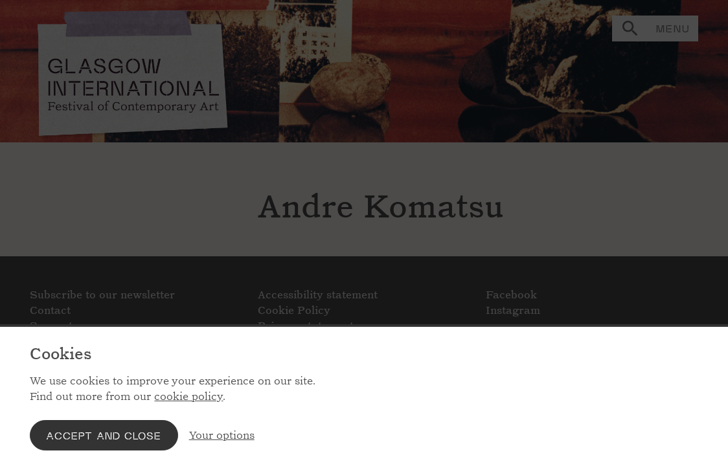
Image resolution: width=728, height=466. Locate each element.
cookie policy (188, 396)
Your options (222, 435)
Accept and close (103, 435)
